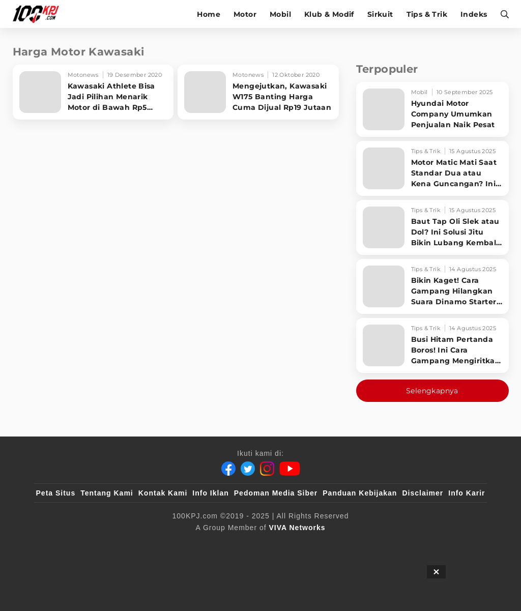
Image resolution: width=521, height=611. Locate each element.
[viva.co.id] (63, 544)
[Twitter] (248, 468)
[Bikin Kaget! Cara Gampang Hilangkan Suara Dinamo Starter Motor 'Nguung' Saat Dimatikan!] (432, 286)
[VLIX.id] (200, 544)
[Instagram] (267, 468)
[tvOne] (280, 544)
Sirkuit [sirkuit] (380, 14)
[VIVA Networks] (297, 527)
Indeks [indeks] (473, 14)
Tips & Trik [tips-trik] (427, 14)
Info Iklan (210, 493)
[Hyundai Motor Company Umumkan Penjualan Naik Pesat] (432, 109)
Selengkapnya (432, 390)
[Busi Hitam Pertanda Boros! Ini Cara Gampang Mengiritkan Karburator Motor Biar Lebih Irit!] (432, 345)
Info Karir (466, 493)
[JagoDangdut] (461, 544)
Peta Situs (56, 493)
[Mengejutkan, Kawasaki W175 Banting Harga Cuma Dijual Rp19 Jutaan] (258, 92)
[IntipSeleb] (408, 544)
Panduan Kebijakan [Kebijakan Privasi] (360, 493)
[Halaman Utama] (39, 14)
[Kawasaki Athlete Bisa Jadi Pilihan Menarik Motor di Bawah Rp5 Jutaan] (93, 92)
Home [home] (208, 14)
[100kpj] (111, 544)
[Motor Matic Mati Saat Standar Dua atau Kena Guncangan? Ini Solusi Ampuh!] (432, 168)
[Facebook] (228, 468)
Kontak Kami (163, 493)
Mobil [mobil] (280, 14)
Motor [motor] (245, 14)
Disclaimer (422, 493)
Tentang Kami (106, 493)
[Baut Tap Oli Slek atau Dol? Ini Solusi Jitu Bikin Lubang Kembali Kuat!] (432, 227)
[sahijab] (153, 544)
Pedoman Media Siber (275, 493)
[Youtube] (289, 468)
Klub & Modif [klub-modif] (329, 14)
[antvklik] (358, 544)
